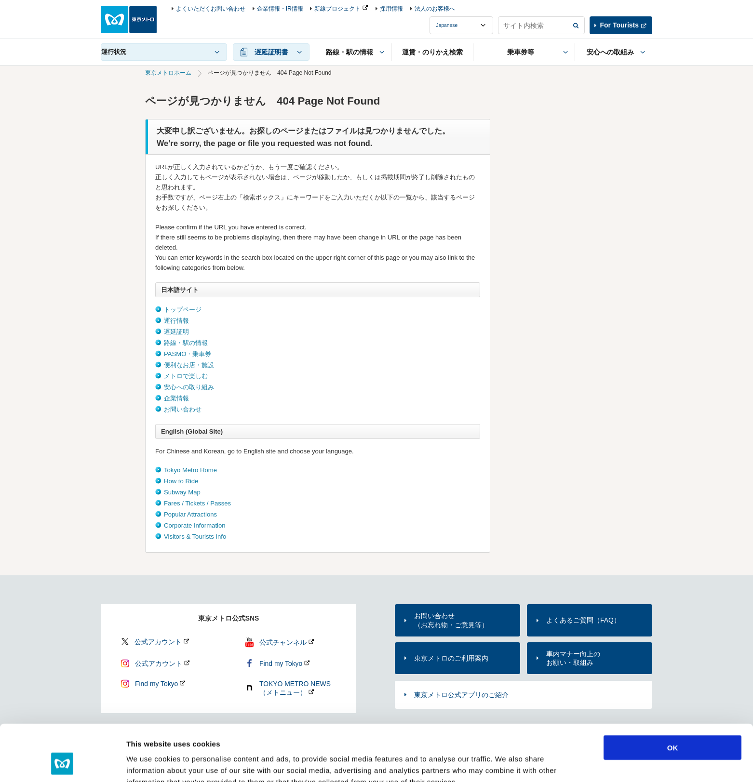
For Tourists (619, 25)
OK (672, 697)
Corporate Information (195, 525)
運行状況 (113, 51)
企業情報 (176, 398)
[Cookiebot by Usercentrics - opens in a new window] (62, 763)
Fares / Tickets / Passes (197, 503)
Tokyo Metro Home (190, 470)
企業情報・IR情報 (280, 8)
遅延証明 (176, 331)
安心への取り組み (189, 387)
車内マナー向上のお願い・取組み (573, 658)
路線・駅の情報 (186, 342)
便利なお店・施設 (189, 365)
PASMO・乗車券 (187, 354)
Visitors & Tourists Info (195, 536)
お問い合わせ (183, 409)
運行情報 (176, 320)
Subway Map (182, 492)
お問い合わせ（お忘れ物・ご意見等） (451, 620)
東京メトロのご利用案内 (451, 658)
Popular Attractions (190, 514)
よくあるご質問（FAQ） (583, 620)
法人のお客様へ (435, 8)
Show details (506, 763)
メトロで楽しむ (186, 376)
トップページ (183, 309)
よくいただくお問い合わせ (210, 8)
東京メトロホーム (168, 72)
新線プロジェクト (337, 8)
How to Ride (181, 481)
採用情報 (391, 8)
